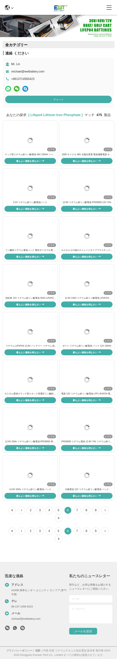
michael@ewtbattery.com (27, 71)
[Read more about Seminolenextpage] (105, 531)
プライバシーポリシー (19, 650)
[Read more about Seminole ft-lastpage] (58, 539)
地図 (37, 650)
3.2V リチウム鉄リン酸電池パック (30, 202)
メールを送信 (83, 631)
